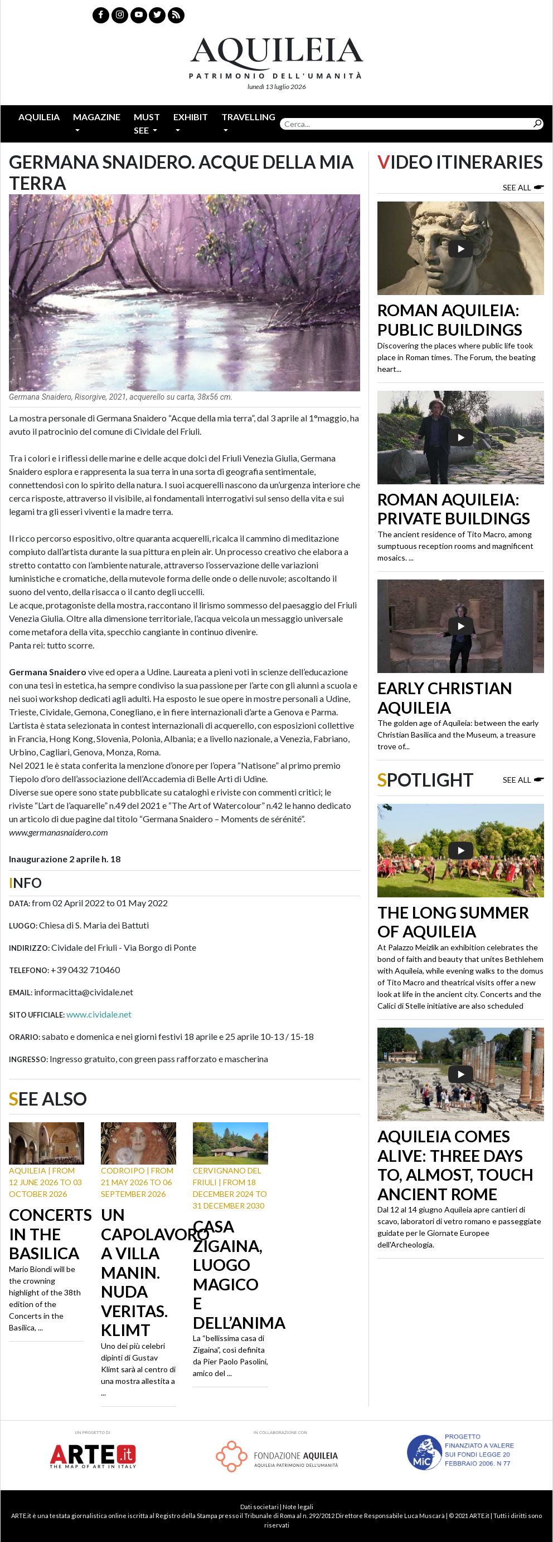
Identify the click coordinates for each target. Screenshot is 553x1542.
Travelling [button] (248, 116)
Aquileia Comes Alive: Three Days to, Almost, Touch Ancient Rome (455, 1165)
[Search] (405, 124)
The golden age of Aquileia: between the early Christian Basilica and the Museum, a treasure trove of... (458, 734)
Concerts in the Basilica (50, 1234)
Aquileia (39, 116)
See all (523, 186)
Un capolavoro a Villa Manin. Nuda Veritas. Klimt (155, 1272)
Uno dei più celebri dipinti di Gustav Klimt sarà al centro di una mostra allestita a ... (138, 1369)
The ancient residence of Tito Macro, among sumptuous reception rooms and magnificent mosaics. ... (455, 545)
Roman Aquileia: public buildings (449, 320)
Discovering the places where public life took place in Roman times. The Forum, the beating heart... (456, 357)
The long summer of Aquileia (453, 922)
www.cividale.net (99, 1014)
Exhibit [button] (190, 116)
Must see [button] (147, 123)
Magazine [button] (96, 116)
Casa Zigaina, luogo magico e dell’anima (239, 1274)
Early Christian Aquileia (444, 698)
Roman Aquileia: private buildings (453, 509)
